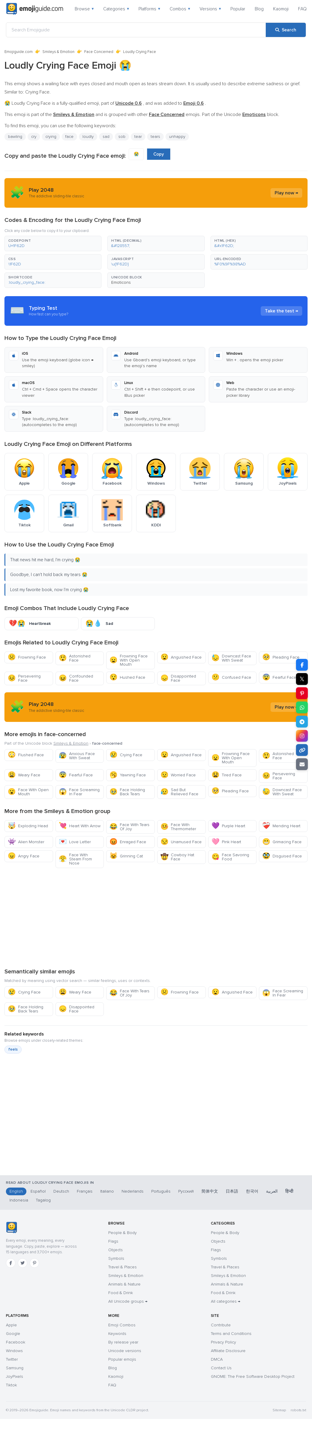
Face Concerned (98, 51)
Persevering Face (24, 678)
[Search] (286, 30)
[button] (52, 243)
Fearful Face (279, 677)
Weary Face (24, 775)
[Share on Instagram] (302, 736)
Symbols (116, 1258)
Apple (11, 1325)
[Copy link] (302, 750)
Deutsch (61, 1191)
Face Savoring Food (230, 857)
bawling (15, 136)
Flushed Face (26, 755)
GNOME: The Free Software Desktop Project (253, 1376)
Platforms (149, 9)
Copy (158, 154)
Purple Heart (228, 826)
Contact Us (221, 1367)
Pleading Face (281, 657)
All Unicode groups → (127, 1301)
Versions (210, 9)
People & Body (122, 1232)
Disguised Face (282, 856)
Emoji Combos (122, 1325)
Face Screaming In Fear (79, 791)
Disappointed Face (178, 678)
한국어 (252, 1191)
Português (161, 1191)
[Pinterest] (34, 1263)
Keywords (117, 1333)
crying (50, 136)
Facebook (15, 1342)
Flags (113, 1241)
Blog (259, 9)
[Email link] (302, 764)
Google (13, 1333)
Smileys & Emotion (58, 51)
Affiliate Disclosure (228, 1350)
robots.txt (298, 1410)
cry (33, 136)
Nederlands (133, 1191)
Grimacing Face (282, 842)
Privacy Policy (223, 1342)
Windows (14, 1350)
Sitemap (279, 1410)
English (16, 1191)
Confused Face (231, 677)
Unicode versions (124, 1350)
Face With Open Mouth (28, 791)
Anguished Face (181, 657)
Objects (115, 1249)
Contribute (221, 1325)
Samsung (14, 1367)
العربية (272, 1191)
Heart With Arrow (80, 826)
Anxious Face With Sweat (77, 755)
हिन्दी (289, 1191)
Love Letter (75, 842)
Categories (116, 9)
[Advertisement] (156, 917)
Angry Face (23, 856)
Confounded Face (76, 678)
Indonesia (18, 1200)
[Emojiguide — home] (34, 9)
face (69, 136)
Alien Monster (26, 842)
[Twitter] (22, 1263)
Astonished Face (74, 658)
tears (155, 136)
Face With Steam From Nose (75, 859)
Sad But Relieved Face (179, 791)
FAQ (302, 9)
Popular (237, 9)
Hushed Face (127, 677)
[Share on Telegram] (302, 722)
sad (106, 136)
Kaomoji (281, 9)
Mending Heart (281, 826)
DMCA (217, 1359)
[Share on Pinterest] (302, 693)
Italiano (107, 1191)
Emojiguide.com (18, 51)
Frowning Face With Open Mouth (128, 660)
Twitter (12, 1359)
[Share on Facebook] (302, 665)
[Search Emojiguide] (136, 30)
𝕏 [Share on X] (302, 679)
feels (13, 1049)
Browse (84, 9)
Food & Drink (120, 1292)
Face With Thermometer (178, 826)
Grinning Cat (126, 856)
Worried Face (178, 775)
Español (38, 1191)
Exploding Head (28, 826)
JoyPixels (14, 1376)
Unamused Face (181, 842)
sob (121, 136)
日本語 (232, 1191)
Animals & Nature (124, 1284)
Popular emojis (122, 1359)
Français (85, 1191)
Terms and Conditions (231, 1333)
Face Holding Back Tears (127, 791)
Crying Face (125, 755)
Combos (180, 9)
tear (138, 136)
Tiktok (11, 1385)
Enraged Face (127, 842)
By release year (123, 1342)
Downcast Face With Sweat (231, 658)
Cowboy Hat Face (177, 857)
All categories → (225, 1301)
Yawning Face (127, 775)
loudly (88, 136)
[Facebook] (10, 1263)
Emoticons (121, 282)
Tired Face (226, 775)
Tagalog (43, 1200)
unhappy (177, 136)
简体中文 (209, 1191)
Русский (186, 1191)
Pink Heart (226, 842)
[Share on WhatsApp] (302, 707)
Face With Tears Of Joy (129, 826)
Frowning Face (27, 657)
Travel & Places (122, 1267)
